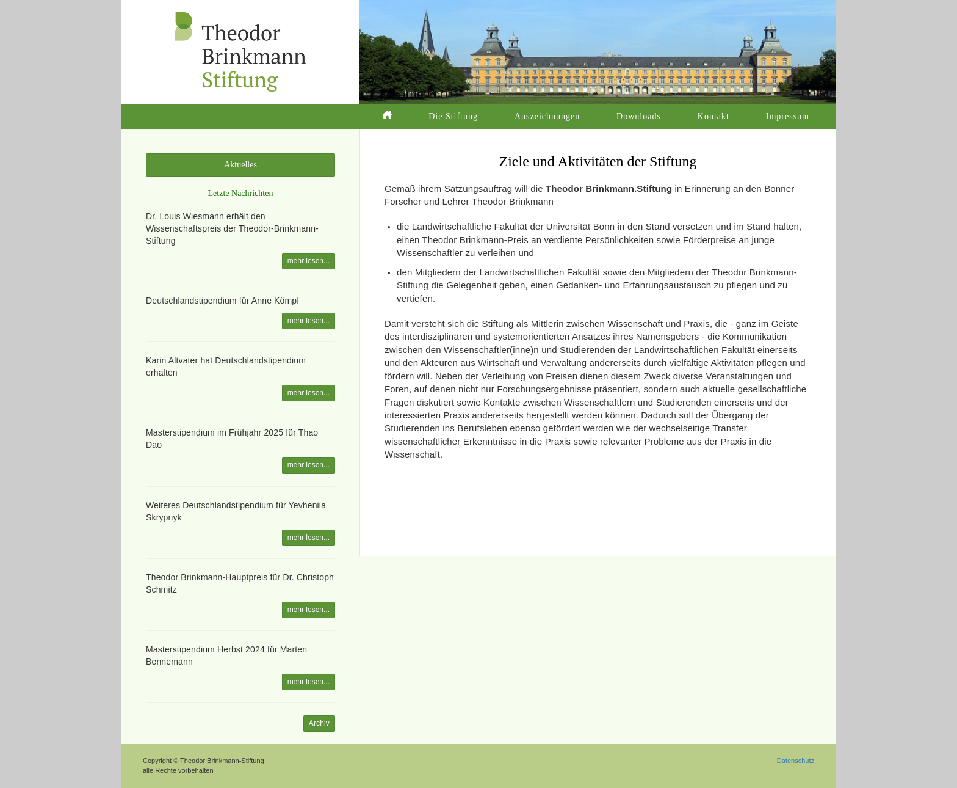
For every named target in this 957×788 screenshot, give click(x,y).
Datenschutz (795, 760)
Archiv (319, 723)
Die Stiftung (453, 116)
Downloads (638, 116)
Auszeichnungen (547, 116)
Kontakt (713, 116)
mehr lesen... (308, 261)
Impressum (787, 116)
